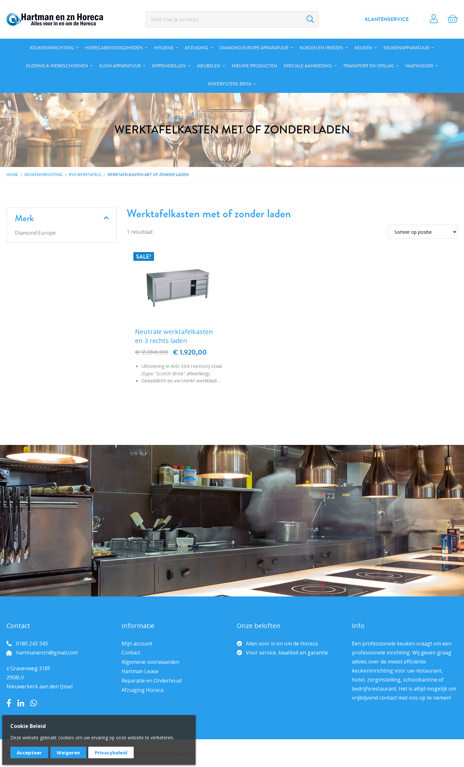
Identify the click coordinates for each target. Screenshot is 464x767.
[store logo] (54, 19)
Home (12, 175)
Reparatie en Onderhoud (151, 680)
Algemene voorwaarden (150, 661)
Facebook (8, 703)
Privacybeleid (111, 752)
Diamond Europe (35, 232)
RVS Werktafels (85, 175)
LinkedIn (20, 703)
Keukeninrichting (43, 175)
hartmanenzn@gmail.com (47, 652)
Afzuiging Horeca (142, 689)
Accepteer (29, 752)
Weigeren (68, 752)
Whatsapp (33, 703)
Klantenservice (387, 19)
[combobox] (232, 19)
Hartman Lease (140, 671)
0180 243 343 (32, 643)
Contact (130, 652)
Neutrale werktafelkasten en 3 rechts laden (174, 336)
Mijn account (136, 643)
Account (434, 19)
